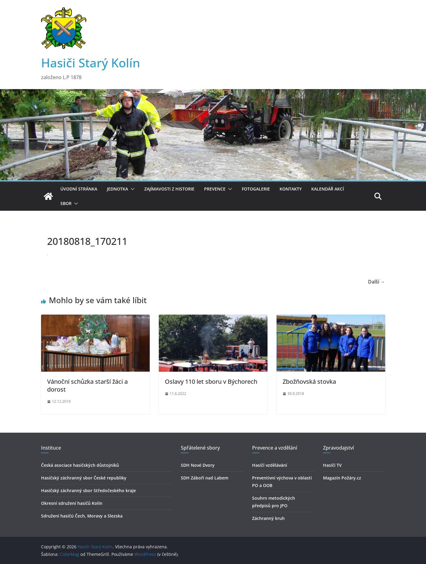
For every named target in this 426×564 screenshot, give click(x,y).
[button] (131, 189)
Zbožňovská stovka (309, 381)
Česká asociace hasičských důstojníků (80, 465)
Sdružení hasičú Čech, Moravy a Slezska (82, 516)
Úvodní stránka (78, 189)
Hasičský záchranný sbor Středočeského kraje (88, 490)
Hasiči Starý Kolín (90, 62)
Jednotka (117, 189)
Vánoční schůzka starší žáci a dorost (87, 385)
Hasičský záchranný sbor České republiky (84, 478)
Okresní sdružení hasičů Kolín (71, 503)
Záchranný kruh (268, 518)
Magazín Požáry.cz (342, 478)
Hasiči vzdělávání (269, 465)
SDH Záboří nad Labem (204, 478)
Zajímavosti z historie (169, 189)
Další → (376, 281)
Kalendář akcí (327, 189)
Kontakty (291, 189)
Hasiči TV (332, 465)
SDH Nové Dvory (198, 465)
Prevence (215, 189)
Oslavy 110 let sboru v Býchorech (211, 381)
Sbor (66, 203)
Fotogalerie (256, 189)
